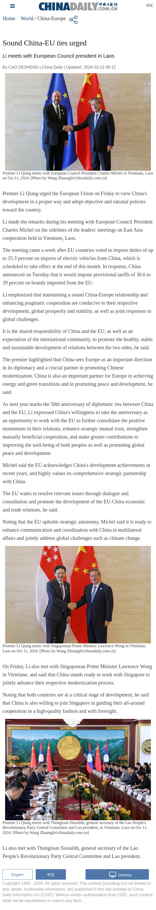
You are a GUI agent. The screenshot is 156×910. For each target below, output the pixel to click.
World (27, 18)
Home (9, 18)
